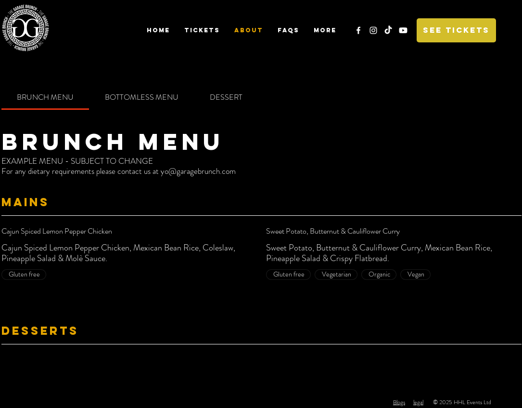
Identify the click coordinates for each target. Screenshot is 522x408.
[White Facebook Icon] (358, 30)
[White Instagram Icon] (373, 30)
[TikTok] (388, 30)
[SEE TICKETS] (456, 30)
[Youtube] (403, 30)
